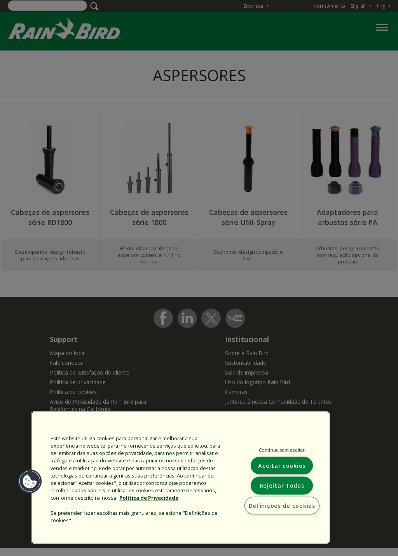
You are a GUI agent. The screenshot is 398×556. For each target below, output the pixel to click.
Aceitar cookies (281, 465)
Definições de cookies (282, 505)
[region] (180, 477)
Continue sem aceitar (282, 450)
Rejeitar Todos (282, 485)
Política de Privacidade (148, 497)
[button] (29, 481)
